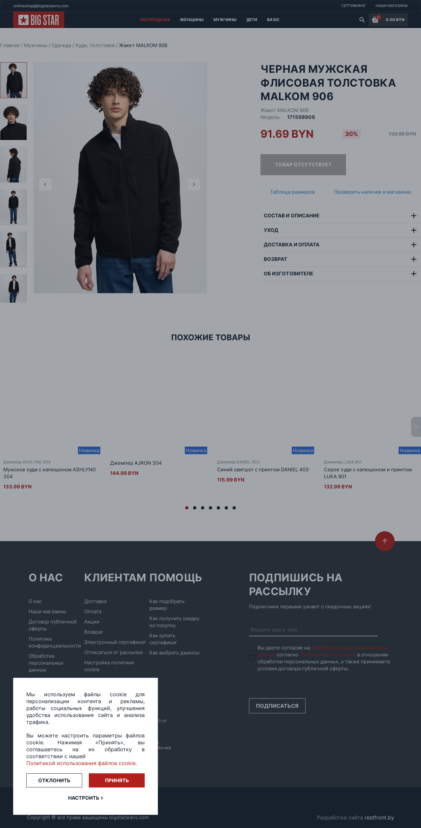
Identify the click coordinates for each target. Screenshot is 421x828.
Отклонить (54, 780)
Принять (117, 780)
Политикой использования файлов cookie (81, 763)
